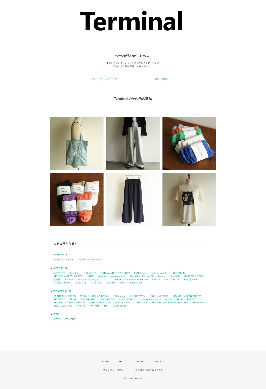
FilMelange (140, 273)
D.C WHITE (90, 273)
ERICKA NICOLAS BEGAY (115, 273)
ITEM (56, 314)
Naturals (69, 279)
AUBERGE (59, 273)
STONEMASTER (62, 283)
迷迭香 (56, 279)
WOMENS (70, 319)
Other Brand (136, 283)
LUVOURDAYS (127, 299)
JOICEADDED (107, 299)
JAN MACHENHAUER (142, 276)
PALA (180, 299)
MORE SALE (60, 254)
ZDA (122, 283)
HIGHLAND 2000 (159, 296)
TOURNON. (199, 302)
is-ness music (118, 276)
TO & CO (96, 283)
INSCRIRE (59, 299)
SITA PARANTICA (100, 302)
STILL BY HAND (123, 302)
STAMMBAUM (171, 279)
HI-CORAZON (137, 296)
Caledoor (74, 273)
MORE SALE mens (63, 259)
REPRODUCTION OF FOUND (131, 279)
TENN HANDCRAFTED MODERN (170, 302)
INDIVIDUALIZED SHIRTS (67, 276)
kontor (161, 276)
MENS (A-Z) (60, 268)
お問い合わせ (162, 79)
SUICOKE (81, 283)
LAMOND (175, 276)
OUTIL (107, 279)
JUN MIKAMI (88, 299)
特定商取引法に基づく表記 (149, 370)
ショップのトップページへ (104, 79)
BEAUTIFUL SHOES (64, 296)
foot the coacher (160, 273)
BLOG (140, 361)
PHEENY (192, 299)
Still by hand (191, 279)
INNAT (90, 276)
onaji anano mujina (88, 279)
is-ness (102, 276)
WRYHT (95, 306)
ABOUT (123, 361)
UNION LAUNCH (62, 306)
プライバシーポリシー (114, 370)
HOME (105, 361)
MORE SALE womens (90, 259)
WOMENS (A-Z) (62, 291)
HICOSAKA (179, 273)
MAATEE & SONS (194, 276)
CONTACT (158, 361)
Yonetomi (110, 283)
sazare (156, 279)
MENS (56, 319)
